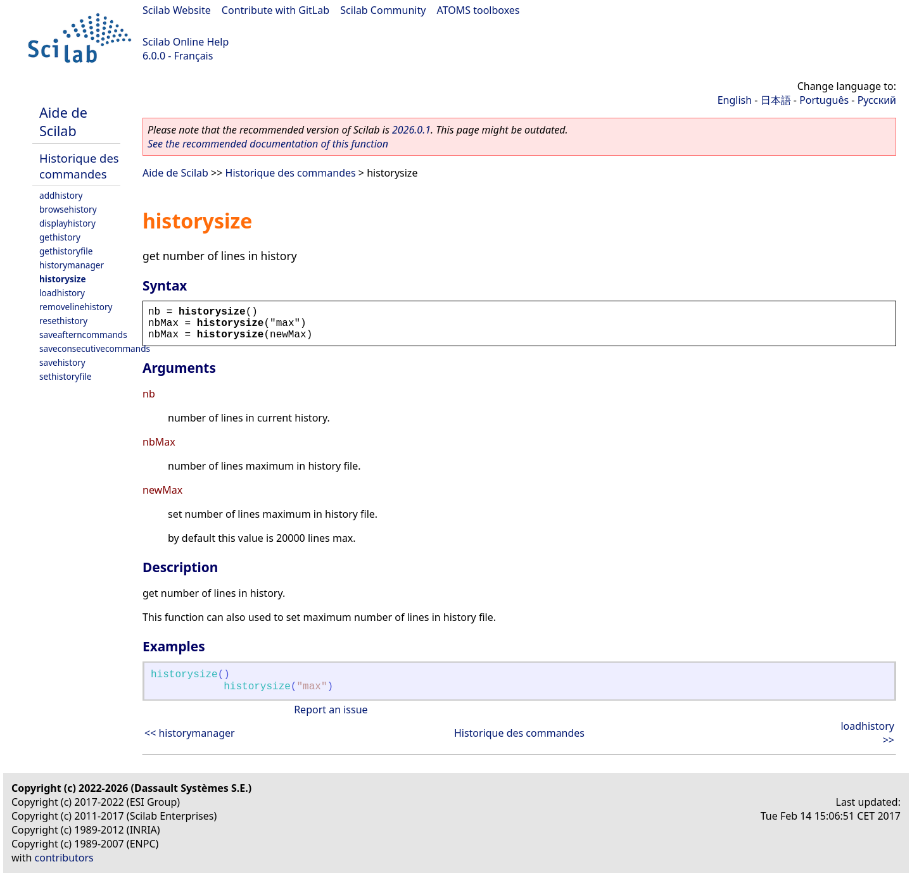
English (735, 100)
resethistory (63, 321)
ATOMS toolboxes (478, 10)
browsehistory (68, 209)
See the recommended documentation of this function (268, 144)
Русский (877, 100)
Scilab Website (176, 10)
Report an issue (330, 709)
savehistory (62, 362)
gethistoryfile (65, 251)
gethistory (59, 237)
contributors (64, 858)
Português (824, 100)
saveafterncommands (83, 334)
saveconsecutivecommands (94, 348)
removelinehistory (75, 307)
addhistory (60, 195)
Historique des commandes (79, 166)
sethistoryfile (65, 376)
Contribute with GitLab (275, 10)
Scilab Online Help (185, 42)
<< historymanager (189, 733)
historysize (62, 279)
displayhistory (67, 223)
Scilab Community (383, 10)
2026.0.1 (411, 130)
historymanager (71, 265)
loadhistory (62, 293)
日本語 (776, 100)
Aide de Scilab (63, 121)
